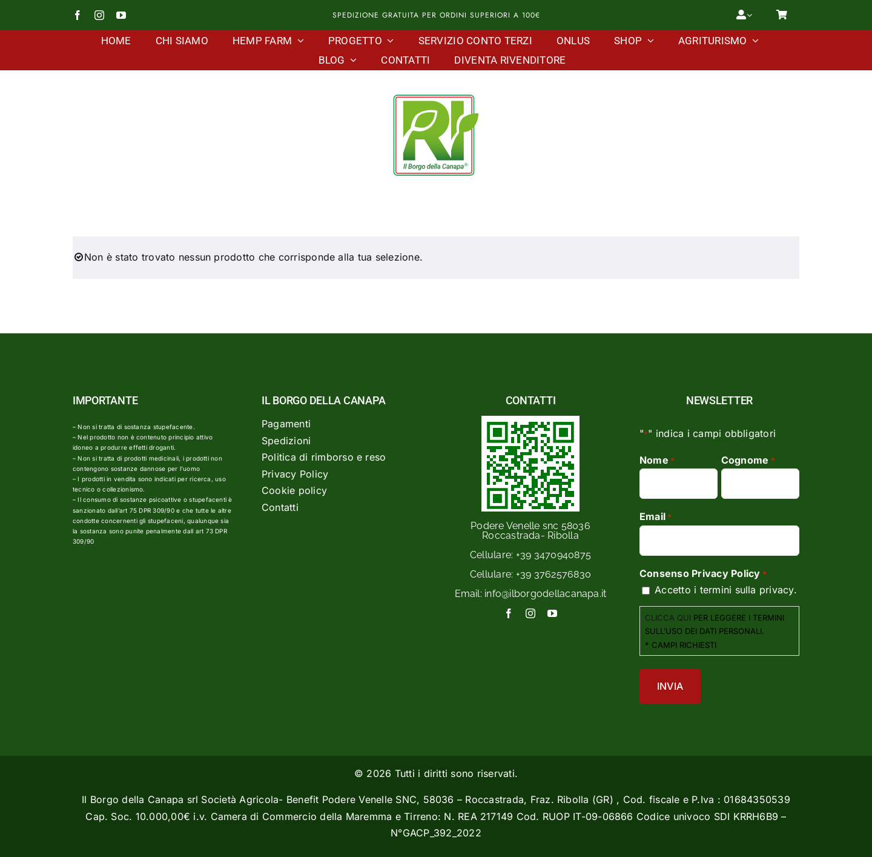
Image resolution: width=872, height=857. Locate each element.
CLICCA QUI (668, 617)
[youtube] (121, 15)
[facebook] (77, 15)
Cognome (748, 460)
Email (655, 517)
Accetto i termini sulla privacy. (726, 590)
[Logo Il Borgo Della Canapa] (436, 94)
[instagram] (99, 15)
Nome (657, 460)
